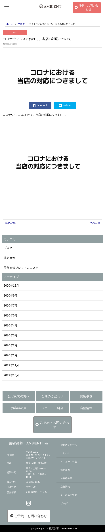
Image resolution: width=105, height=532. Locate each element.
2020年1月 (11, 355)
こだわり (65, 453)
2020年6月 (11, 315)
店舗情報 (86, 408)
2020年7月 (11, 305)
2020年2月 (11, 345)
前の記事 (10, 223)
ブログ (15, 33)
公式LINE (31, 487)
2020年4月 (11, 325)
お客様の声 (18, 408)
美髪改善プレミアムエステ (21, 267)
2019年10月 (11, 375)
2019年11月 (11, 365)
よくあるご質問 (68, 495)
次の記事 (94, 223)
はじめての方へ (19, 396)
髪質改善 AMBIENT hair (28, 443)
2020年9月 (11, 295)
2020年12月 (11, 285)
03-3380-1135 (33, 482)
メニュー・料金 (52, 408)
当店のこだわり (52, 396)
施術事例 (9, 257)
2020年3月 (11, 335)
